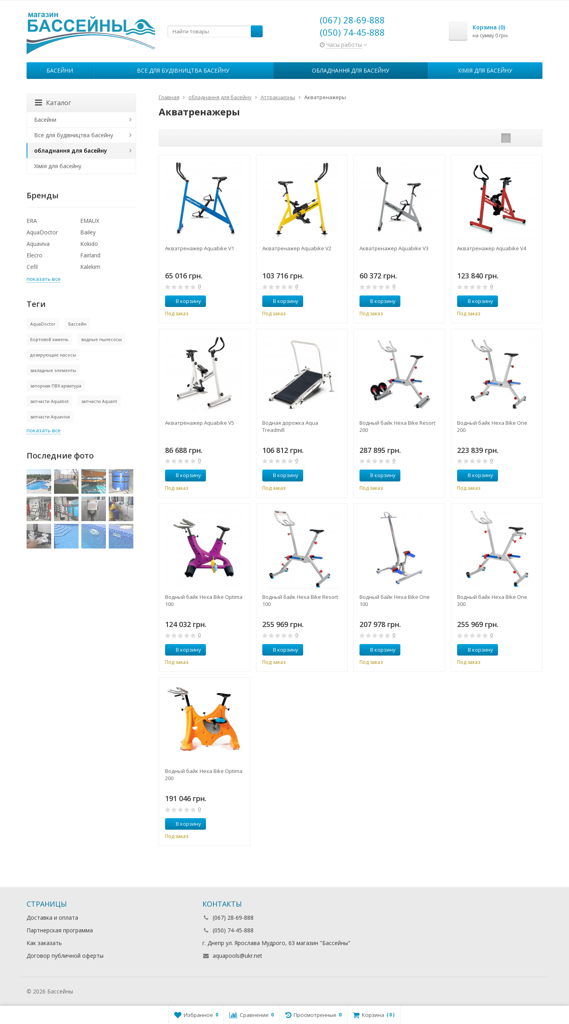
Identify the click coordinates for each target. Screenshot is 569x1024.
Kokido (89, 243)
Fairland (90, 255)
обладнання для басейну (350, 70)
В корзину (184, 301)
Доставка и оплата (52, 917)
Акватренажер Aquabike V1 (199, 248)
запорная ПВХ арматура (55, 386)
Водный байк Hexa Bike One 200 (492, 426)
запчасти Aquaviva (50, 417)
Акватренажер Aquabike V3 (394, 248)
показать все (44, 278)
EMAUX (89, 220)
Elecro (34, 255)
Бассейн (77, 324)
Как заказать (44, 943)
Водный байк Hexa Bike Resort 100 (300, 600)
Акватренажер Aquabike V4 (491, 248)
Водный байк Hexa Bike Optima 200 (203, 774)
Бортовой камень (49, 339)
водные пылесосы (101, 339)
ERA (32, 220)
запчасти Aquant (99, 401)
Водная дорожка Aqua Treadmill (290, 426)
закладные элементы (53, 370)
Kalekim (90, 266)
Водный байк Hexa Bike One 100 (394, 600)
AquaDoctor (42, 232)
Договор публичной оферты (65, 955)
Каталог (53, 102)
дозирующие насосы (53, 355)
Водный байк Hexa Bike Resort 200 (397, 426)
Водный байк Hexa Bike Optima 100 (203, 600)
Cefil (32, 266)
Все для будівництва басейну (183, 70)
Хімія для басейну (485, 70)
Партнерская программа (60, 930)
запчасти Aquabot (49, 401)
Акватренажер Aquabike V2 (296, 248)
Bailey (88, 232)
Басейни (59, 70)
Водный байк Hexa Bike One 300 (492, 600)
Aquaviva (38, 243)
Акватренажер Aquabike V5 (199, 422)
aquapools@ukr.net (237, 955)
